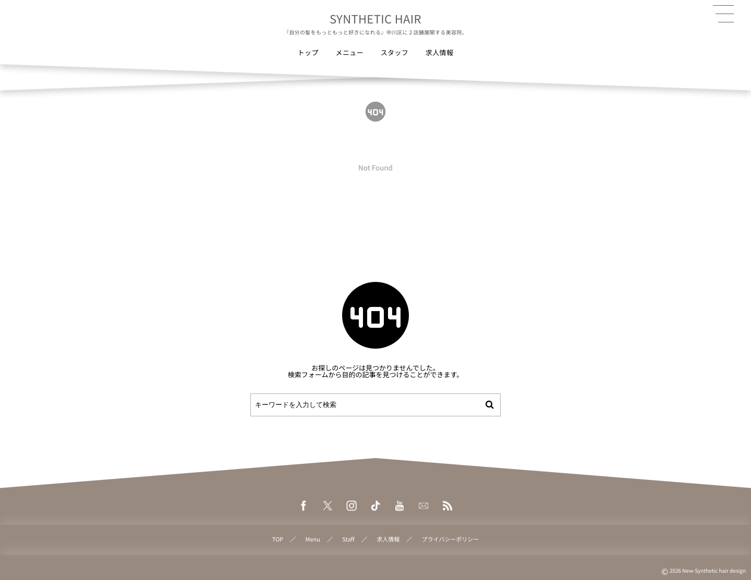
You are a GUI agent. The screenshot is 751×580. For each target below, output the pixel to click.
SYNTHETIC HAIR (375, 18)
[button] (723, 14)
